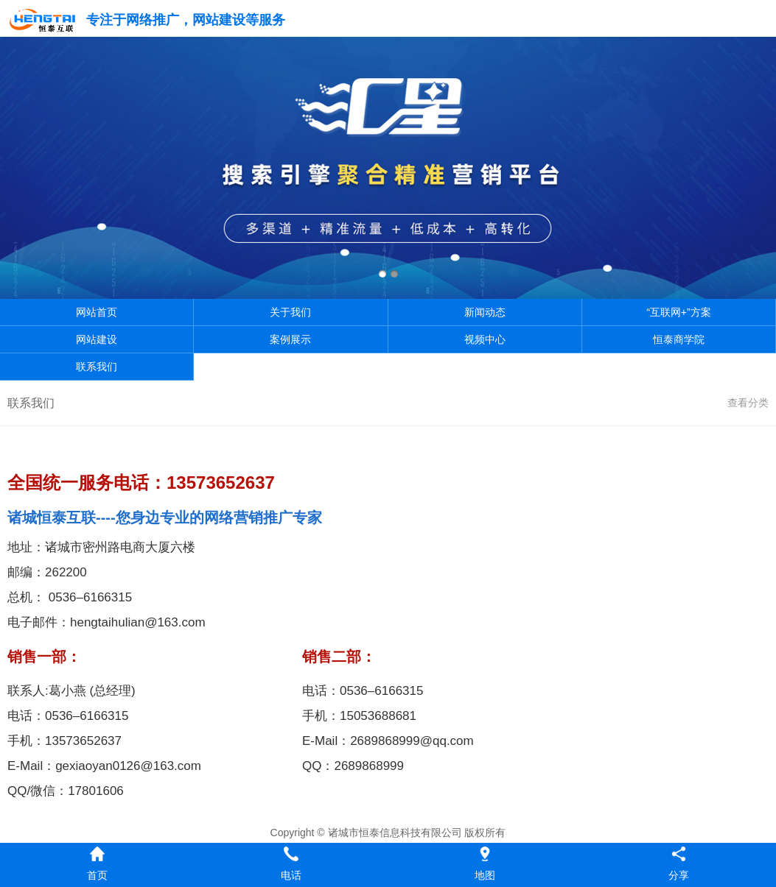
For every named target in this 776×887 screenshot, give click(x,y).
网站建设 (96, 339)
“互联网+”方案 (678, 312)
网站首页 (96, 312)
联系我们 (96, 366)
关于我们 (290, 312)
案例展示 (290, 339)
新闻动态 (485, 312)
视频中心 (485, 339)
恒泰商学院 (679, 339)
